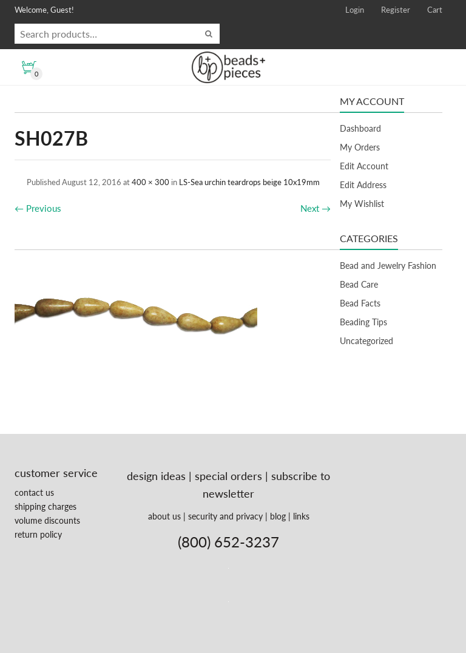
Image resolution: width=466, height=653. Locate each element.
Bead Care (359, 284)
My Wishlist (362, 203)
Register (395, 10)
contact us (34, 492)
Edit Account (364, 166)
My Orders (360, 147)
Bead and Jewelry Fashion (388, 265)
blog (278, 516)
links (301, 516)
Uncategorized (366, 341)
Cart (434, 10)
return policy (38, 534)
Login (354, 10)
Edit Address (363, 185)
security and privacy (225, 516)
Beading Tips (363, 322)
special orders (228, 475)
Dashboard (360, 128)
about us (164, 516)
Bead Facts (360, 303)
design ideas (156, 475)
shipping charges (45, 506)
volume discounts (47, 520)
